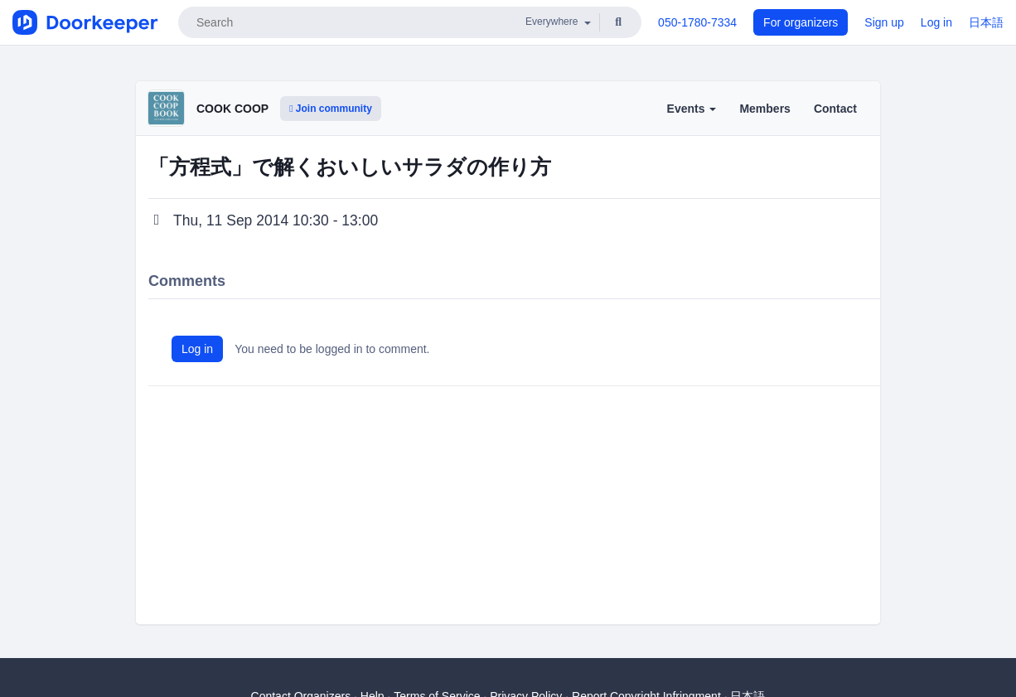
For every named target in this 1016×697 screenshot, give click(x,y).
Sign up (883, 22)
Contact (835, 108)
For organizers (800, 22)
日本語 (986, 22)
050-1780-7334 (697, 22)
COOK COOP (232, 108)
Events (692, 108)
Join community (330, 108)
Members (764, 108)
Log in (936, 22)
